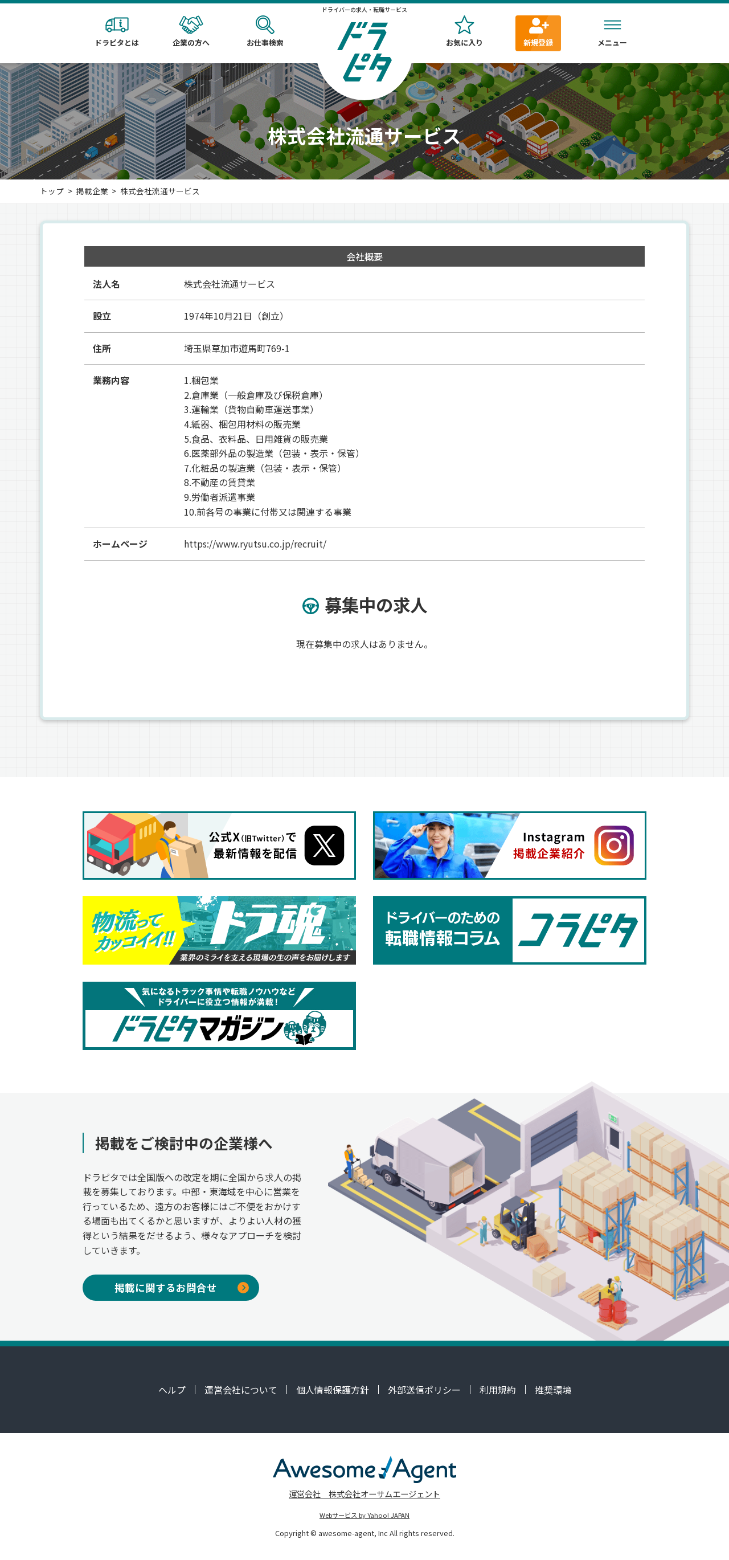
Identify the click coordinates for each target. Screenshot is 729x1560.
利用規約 (498, 1389)
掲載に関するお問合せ (181, 1287)
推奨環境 (553, 1389)
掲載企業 (92, 191)
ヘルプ (172, 1389)
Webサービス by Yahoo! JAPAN (364, 1515)
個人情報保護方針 (332, 1389)
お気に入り (464, 31)
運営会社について (240, 1389)
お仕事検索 (265, 31)
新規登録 (538, 31)
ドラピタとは (117, 31)
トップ (52, 191)
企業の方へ (191, 31)
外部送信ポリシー (424, 1389)
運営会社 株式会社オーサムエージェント (364, 1494)
